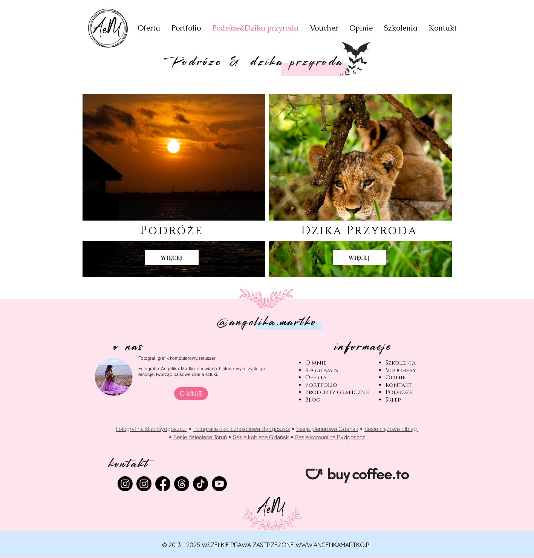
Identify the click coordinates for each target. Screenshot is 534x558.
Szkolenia (401, 363)
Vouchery (401, 370)
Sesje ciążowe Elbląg (391, 428)
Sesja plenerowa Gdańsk (327, 428)
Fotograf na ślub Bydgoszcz (151, 428)
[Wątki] (181, 483)
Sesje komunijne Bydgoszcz (330, 437)
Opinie (395, 378)
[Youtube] (219, 483)
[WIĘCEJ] (172, 257)
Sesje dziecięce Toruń (200, 437)
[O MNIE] (191, 393)
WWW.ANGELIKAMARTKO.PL (333, 545)
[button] (186, 28)
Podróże (399, 392)
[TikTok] (200, 483)
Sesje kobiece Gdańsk (261, 437)
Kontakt (399, 385)
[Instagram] (143, 483)
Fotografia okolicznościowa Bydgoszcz (241, 428)
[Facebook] (162, 483)
